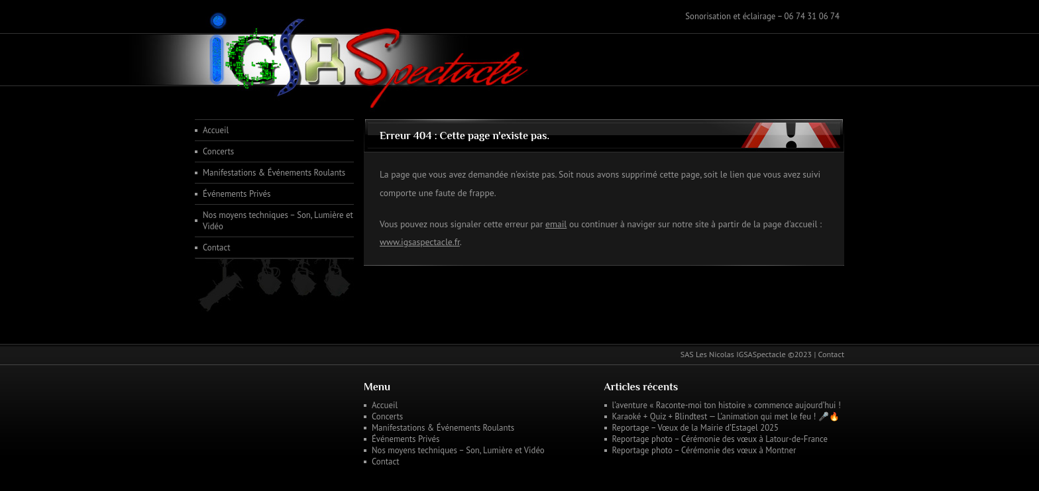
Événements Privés (236, 193)
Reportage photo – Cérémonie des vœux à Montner (704, 450)
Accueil (216, 130)
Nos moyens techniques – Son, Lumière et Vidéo (278, 220)
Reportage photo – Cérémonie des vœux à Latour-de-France (720, 439)
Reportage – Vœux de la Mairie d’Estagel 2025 (695, 427)
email (556, 224)
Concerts (218, 151)
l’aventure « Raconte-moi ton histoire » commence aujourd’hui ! (726, 405)
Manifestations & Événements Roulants (274, 172)
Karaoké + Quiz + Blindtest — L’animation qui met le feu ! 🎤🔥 (726, 416)
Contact (217, 247)
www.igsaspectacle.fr (420, 242)
